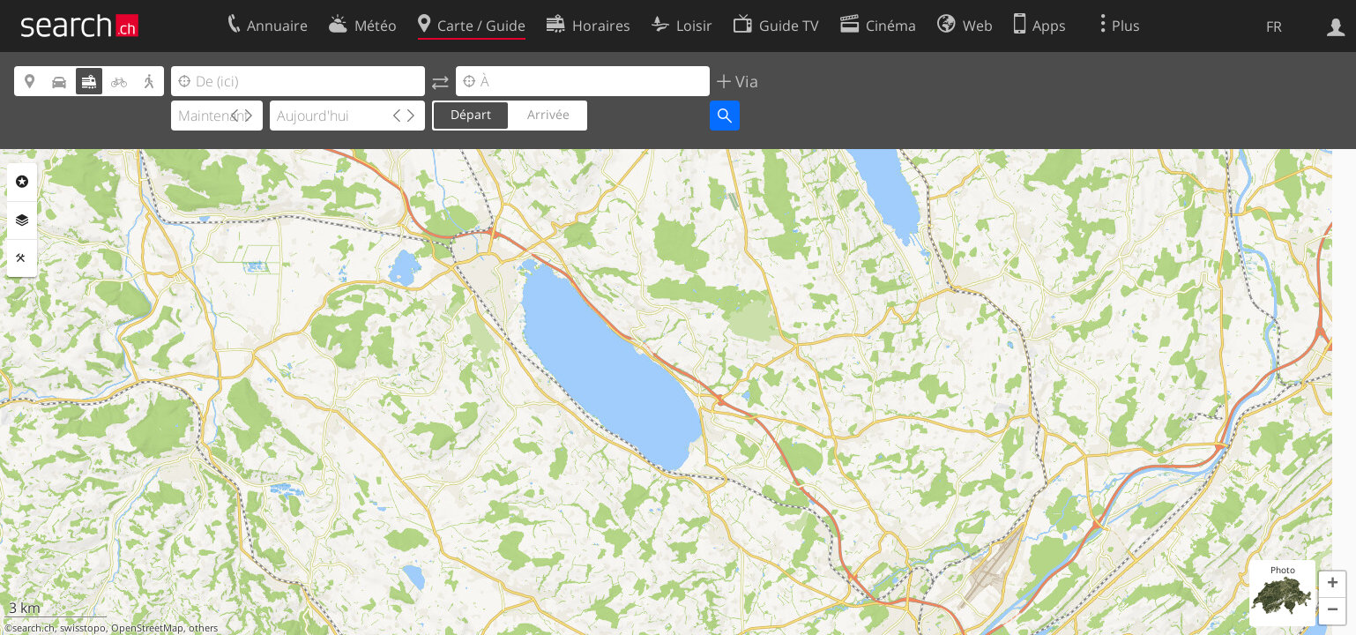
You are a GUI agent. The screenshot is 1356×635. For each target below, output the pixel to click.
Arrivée (548, 114)
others (203, 628)
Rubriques (22, 181)
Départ (471, 114)
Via (744, 81)
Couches (22, 220)
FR (1274, 26)
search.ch (33, 628)
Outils (22, 258)
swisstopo (83, 628)
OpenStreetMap (147, 628)
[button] (1332, 585)
